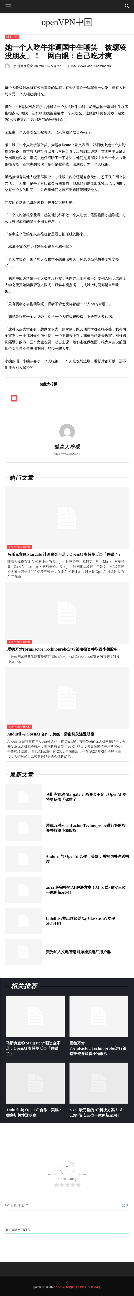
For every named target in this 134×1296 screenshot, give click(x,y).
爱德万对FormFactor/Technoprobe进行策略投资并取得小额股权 (62, 649)
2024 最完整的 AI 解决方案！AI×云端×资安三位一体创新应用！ (86, 890)
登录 (125, 1205)
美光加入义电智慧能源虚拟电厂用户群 (78, 951)
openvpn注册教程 (20, 547)
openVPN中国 (65, 1287)
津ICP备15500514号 (88, 1287)
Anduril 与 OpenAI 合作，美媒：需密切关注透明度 (50, 733)
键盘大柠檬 (25, 66)
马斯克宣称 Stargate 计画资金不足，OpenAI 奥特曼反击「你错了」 (64, 554)
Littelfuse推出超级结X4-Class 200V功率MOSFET (80, 921)
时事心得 (12, 37)
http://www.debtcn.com (67, 453)
